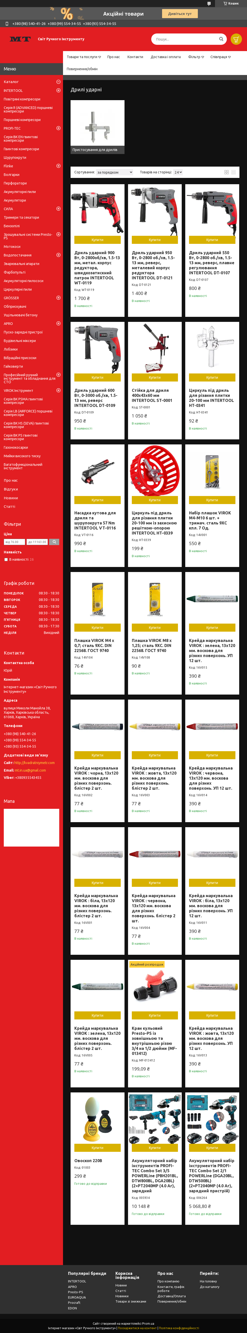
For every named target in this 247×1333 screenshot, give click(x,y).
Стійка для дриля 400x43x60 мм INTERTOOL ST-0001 (152, 395)
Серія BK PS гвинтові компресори (21, 437)
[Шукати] (221, 39)
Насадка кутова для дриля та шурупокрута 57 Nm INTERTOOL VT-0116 (95, 520)
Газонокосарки (16, 447)
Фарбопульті (14, 272)
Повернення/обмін (82, 69)
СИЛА (8, 209)
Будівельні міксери (20, 341)
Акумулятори (15, 200)
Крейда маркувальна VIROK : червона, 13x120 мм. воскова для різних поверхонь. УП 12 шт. (211, 778)
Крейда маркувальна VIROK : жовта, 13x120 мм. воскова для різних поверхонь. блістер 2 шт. (154, 778)
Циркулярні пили (18, 289)
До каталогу (209, 1286)
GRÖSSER (11, 298)
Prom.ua (148, 1323)
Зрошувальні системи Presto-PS (28, 236)
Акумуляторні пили (20, 192)
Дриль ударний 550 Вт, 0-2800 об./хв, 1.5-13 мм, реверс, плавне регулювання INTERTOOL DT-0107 (211, 262)
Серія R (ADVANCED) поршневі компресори (28, 109)
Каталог (11, 82)
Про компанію (168, 1281)
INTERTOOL (13, 91)
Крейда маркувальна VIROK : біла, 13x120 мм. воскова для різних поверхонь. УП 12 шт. (211, 905)
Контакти (135, 57)
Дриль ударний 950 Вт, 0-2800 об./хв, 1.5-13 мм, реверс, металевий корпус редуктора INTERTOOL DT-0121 (153, 265)
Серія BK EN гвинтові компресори (21, 138)
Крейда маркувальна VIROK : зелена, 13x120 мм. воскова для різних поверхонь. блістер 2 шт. (97, 1038)
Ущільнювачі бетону (21, 315)
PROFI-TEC (12, 128)
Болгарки (11, 175)
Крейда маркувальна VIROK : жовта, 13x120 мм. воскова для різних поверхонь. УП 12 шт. (211, 1038)
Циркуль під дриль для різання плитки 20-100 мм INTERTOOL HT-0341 (211, 398)
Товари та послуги (82, 57)
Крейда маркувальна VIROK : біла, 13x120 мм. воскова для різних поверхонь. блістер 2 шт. (96, 905)
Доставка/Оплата (172, 1296)
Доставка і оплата (166, 57)
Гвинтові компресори (21, 149)
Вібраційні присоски (20, 358)
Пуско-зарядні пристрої (23, 332)
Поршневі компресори (22, 120)
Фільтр (194, 57)
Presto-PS (75, 1292)
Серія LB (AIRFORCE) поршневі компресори (28, 413)
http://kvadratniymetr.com (34, 763)
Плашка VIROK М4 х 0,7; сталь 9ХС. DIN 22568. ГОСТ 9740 (94, 645)
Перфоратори (15, 183)
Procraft (74, 1302)
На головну (208, 1281)
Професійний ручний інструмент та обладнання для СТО (29, 378)
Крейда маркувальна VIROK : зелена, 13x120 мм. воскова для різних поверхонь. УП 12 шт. (212, 650)
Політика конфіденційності (179, 1328)
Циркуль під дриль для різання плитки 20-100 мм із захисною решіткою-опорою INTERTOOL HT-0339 (154, 523)
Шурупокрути (15, 158)
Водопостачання (18, 255)
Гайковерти (13, 366)
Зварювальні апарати (21, 264)
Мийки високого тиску (22, 456)
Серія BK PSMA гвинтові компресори (23, 401)
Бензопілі (12, 226)
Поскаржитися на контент (137, 1328)
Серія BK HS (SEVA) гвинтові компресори (26, 425)
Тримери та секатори (21, 217)
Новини (11, 498)
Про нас (113, 57)
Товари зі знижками (130, 1301)
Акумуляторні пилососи (23, 281)
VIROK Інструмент (18, 391)
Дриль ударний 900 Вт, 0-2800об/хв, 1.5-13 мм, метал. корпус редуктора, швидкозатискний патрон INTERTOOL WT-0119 (97, 267)
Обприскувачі (15, 306)
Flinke (8, 166)
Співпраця (218, 57)
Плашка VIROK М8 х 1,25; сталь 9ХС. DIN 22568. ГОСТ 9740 (152, 645)
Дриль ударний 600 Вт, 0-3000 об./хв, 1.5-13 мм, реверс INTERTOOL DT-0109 (95, 398)
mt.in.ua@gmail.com (30, 770)
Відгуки (11, 489)
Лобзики (11, 349)
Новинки (122, 1296)
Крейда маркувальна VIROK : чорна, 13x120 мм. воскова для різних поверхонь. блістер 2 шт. (96, 778)
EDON (72, 1308)
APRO (8, 324)
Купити (97, 240)
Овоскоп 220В (88, 1160)
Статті (9, 506)
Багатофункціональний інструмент (23, 466)
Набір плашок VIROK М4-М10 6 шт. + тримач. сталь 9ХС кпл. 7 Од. (210, 520)
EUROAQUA (77, 1297)
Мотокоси (12, 247)
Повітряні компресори (22, 99)
